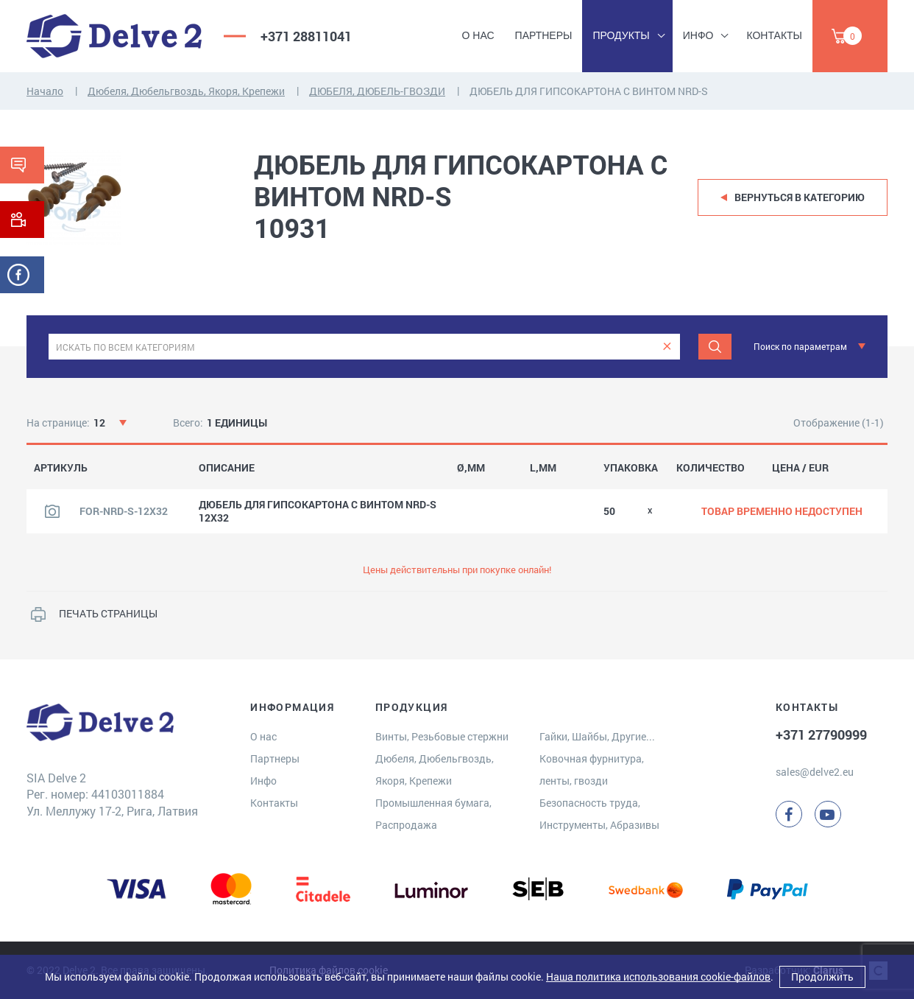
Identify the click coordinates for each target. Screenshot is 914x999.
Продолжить (822, 977)
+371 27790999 (821, 734)
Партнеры (544, 35)
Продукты (620, 35)
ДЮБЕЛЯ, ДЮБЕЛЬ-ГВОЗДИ (377, 91)
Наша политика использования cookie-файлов (658, 977)
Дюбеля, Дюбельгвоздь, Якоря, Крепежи (186, 91)
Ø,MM (471, 467)
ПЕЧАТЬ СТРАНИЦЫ (108, 613)
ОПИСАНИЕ (227, 467)
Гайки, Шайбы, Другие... (597, 736)
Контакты (774, 35)
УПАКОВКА (630, 467)
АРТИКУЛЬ (61, 467)
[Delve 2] (114, 36)
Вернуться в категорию (799, 197)
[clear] (667, 347)
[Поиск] (714, 347)
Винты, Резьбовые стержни (442, 736)
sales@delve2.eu (815, 772)
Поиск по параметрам (800, 346)
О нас (478, 35)
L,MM (543, 467)
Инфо (698, 35)
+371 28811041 (306, 36)
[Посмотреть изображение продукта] (52, 511)
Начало (44, 91)
